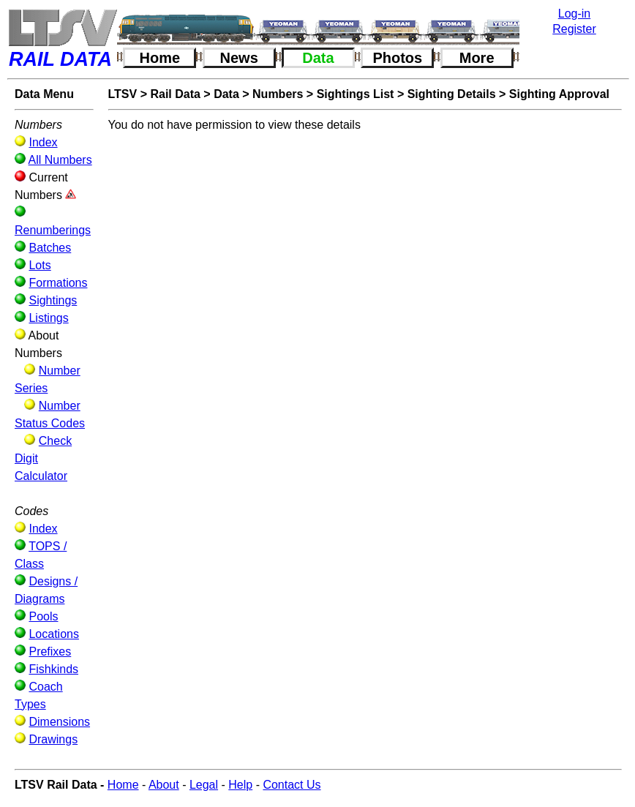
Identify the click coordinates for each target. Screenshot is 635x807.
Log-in (574, 13)
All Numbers (60, 160)
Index (43, 142)
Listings (48, 318)
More (477, 58)
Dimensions (59, 722)
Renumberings (53, 230)
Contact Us (291, 784)
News (239, 58)
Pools (43, 616)
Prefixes (50, 651)
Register (574, 29)
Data (318, 58)
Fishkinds (53, 669)
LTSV (123, 94)
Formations (58, 283)
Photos (397, 58)
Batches (50, 247)
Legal (203, 784)
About (164, 784)
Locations (54, 634)
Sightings (53, 300)
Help (240, 784)
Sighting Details (451, 94)
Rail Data (175, 94)
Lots (39, 265)
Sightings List (355, 94)
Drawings (53, 739)
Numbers (277, 94)
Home (160, 58)
